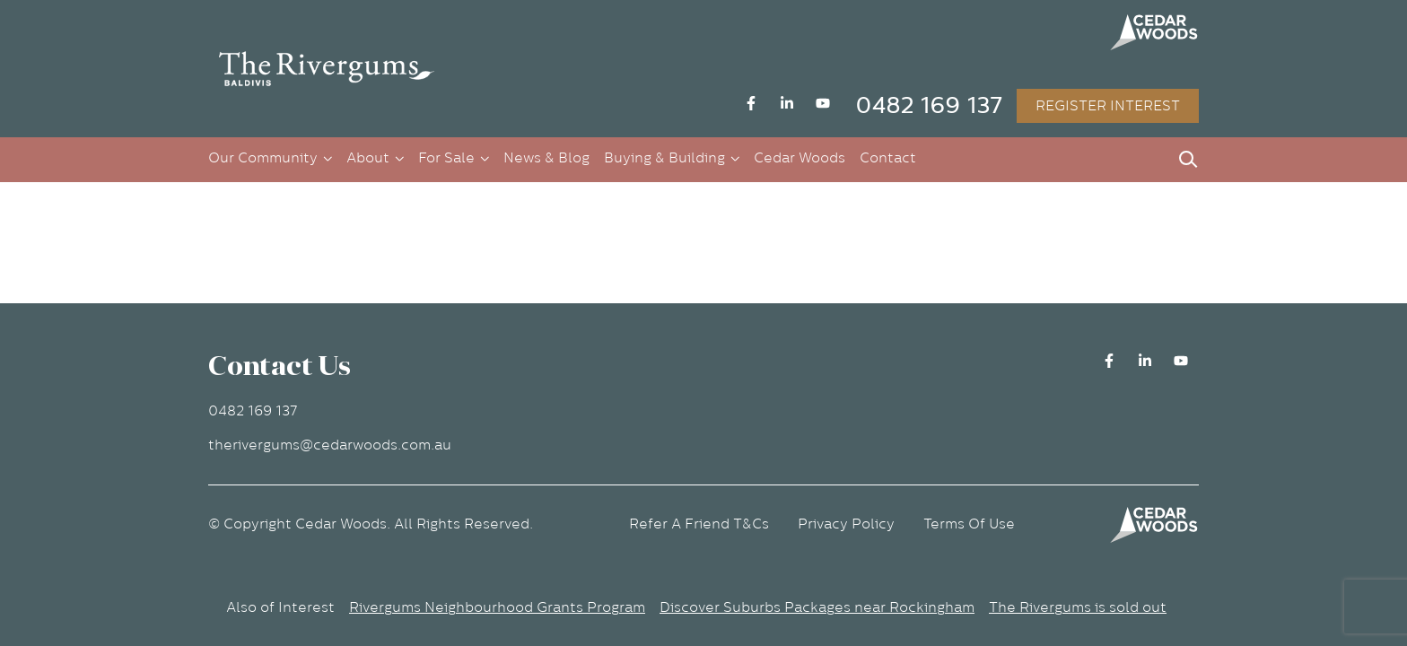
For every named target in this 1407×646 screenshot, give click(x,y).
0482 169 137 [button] (928, 105)
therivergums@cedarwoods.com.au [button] (329, 445)
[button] (326, 68)
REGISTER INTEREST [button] (1108, 106)
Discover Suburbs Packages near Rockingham (817, 607)
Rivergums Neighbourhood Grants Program (497, 607)
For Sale (446, 158)
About (367, 158)
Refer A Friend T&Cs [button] (699, 524)
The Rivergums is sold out (1078, 607)
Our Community (263, 158)
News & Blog (546, 158)
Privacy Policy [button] (846, 524)
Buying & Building (664, 158)
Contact (888, 158)
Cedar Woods (799, 158)
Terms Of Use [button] (969, 524)
